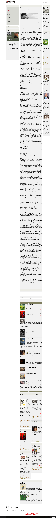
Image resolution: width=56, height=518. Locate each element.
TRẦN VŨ (34, 470)
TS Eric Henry (31, 485)
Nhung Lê (27, 383)
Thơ (20, 429)
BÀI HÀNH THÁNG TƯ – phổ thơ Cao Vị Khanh (46, 64)
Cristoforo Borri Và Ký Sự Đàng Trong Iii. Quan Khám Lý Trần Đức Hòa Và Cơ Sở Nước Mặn (25, 421)
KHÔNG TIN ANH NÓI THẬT (24, 431)
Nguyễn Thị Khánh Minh (28, 330)
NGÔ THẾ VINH (28, 485)
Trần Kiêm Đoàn (39, 448)
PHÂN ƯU (46, 90)
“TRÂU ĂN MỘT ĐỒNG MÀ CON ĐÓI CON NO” (37, 396)
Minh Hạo (27, 352)
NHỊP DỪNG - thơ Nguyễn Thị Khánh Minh (31, 367)
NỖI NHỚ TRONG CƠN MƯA (29, 304)
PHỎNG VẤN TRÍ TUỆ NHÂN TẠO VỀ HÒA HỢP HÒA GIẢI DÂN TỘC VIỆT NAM (36, 446)
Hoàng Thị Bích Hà (24, 478)
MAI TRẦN (34, 468)
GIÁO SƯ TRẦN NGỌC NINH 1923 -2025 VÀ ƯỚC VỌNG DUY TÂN (24, 396)
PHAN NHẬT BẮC (34, 415)
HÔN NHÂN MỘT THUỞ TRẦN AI (36, 418)
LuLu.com (17, 48)
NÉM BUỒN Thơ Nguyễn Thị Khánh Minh (31, 373)
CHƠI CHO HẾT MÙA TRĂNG (29, 338)
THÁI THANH (26, 476)
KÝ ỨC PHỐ (22, 445)
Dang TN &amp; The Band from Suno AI (23, 440)
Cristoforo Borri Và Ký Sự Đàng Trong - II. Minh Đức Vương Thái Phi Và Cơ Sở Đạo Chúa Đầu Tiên (25, 424)
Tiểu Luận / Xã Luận (34, 421)
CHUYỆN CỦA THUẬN (35, 416)
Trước (39, 288)
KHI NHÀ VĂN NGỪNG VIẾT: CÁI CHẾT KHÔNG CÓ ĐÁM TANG (36, 423)
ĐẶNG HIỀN (25, 475)
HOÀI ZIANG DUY (22, 10)
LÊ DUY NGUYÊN (28, 433)
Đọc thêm (40, 309)
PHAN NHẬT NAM (37, 470)
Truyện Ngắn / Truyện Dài (35, 394)
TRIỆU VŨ (27, 456)
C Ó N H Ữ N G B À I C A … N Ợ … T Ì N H (25, 454)
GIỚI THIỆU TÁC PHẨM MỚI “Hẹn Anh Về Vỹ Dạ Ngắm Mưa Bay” (28, 494)
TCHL (46, 79)
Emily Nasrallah (8, 28)
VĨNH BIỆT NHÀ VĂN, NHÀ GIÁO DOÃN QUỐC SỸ (46, 72)
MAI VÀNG (22, 476)
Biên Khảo (21, 394)
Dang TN (29, 449)
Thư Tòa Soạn (45, 5)
